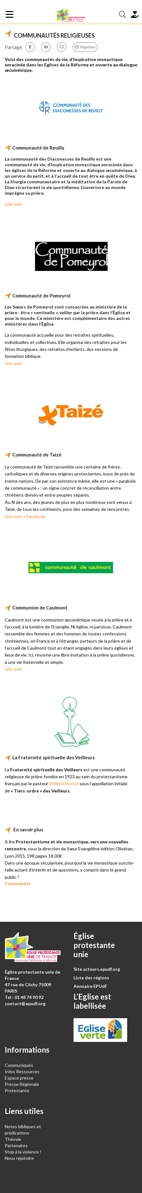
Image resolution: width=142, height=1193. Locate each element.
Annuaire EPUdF (90, 986)
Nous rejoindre (19, 1158)
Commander (18, 883)
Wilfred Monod (64, 783)
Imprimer (88, 47)
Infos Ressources (22, 1071)
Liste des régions (91, 977)
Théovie (13, 1139)
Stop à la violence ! (23, 1151)
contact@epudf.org (25, 1003)
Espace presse (19, 1077)
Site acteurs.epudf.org (97, 969)
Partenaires (16, 1145)
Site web (13, 204)
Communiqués (19, 1065)
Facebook (36, 516)
